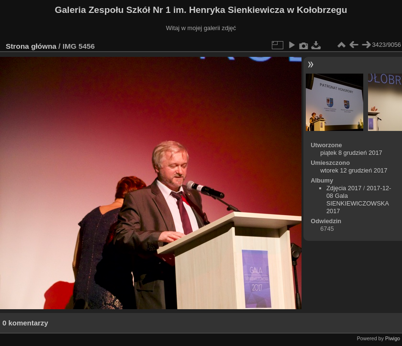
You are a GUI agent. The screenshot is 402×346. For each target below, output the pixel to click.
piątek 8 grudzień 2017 (351, 152)
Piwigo (392, 338)
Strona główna (31, 46)
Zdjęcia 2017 (343, 188)
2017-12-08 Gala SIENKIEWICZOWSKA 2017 (358, 199)
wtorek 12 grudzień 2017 (353, 170)
